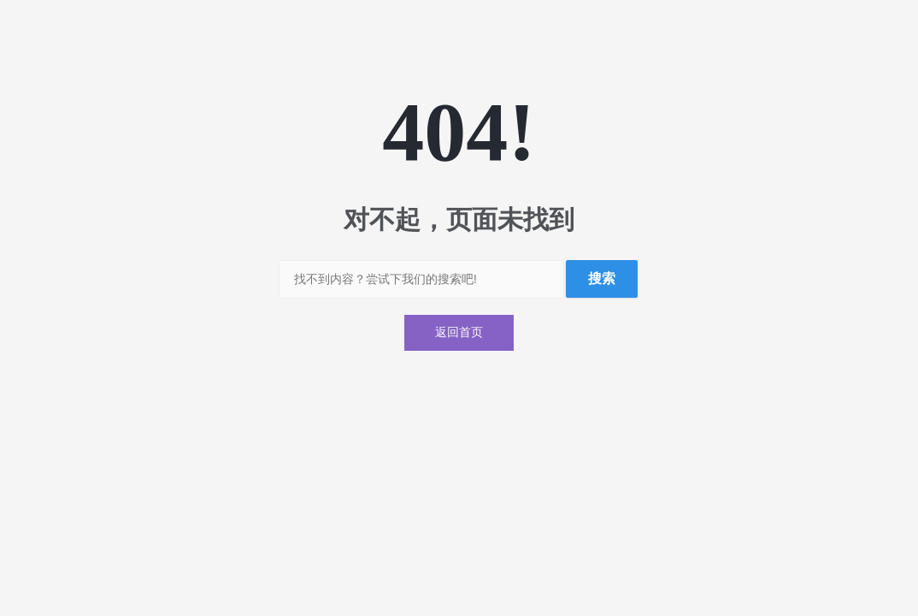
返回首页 (459, 332)
